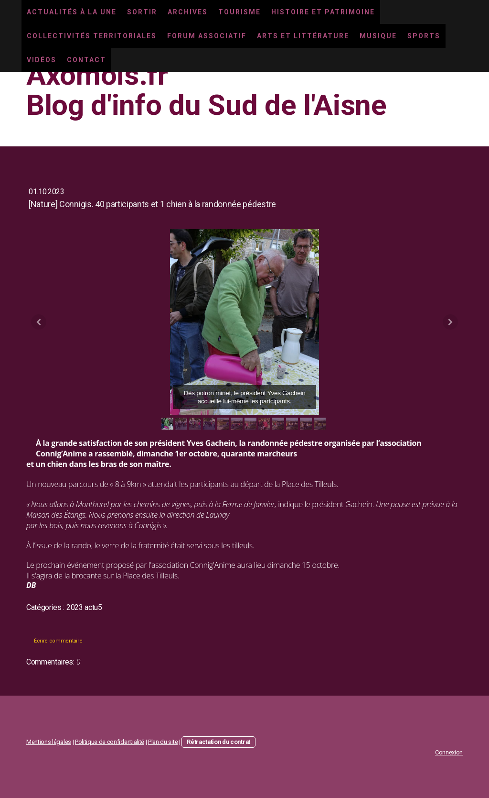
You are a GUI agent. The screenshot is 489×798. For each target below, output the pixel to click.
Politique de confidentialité (109, 741)
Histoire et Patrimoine (323, 12)
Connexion (449, 752)
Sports (423, 36)
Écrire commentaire (58, 641)
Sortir (142, 12)
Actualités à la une (72, 12)
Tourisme (239, 12)
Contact (86, 60)
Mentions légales (48, 741)
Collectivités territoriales (92, 36)
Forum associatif (206, 36)
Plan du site (163, 741)
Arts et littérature (303, 36)
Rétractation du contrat (218, 741)
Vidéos (41, 60)
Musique (378, 36)
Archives (188, 12)
